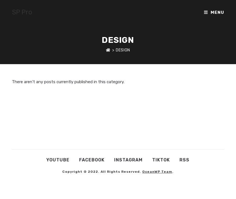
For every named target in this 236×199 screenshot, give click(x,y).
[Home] (108, 50)
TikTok (161, 160)
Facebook (91, 160)
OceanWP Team (157, 172)
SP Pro (22, 12)
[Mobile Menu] (214, 12)
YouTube (57, 160)
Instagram (128, 160)
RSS (184, 160)
